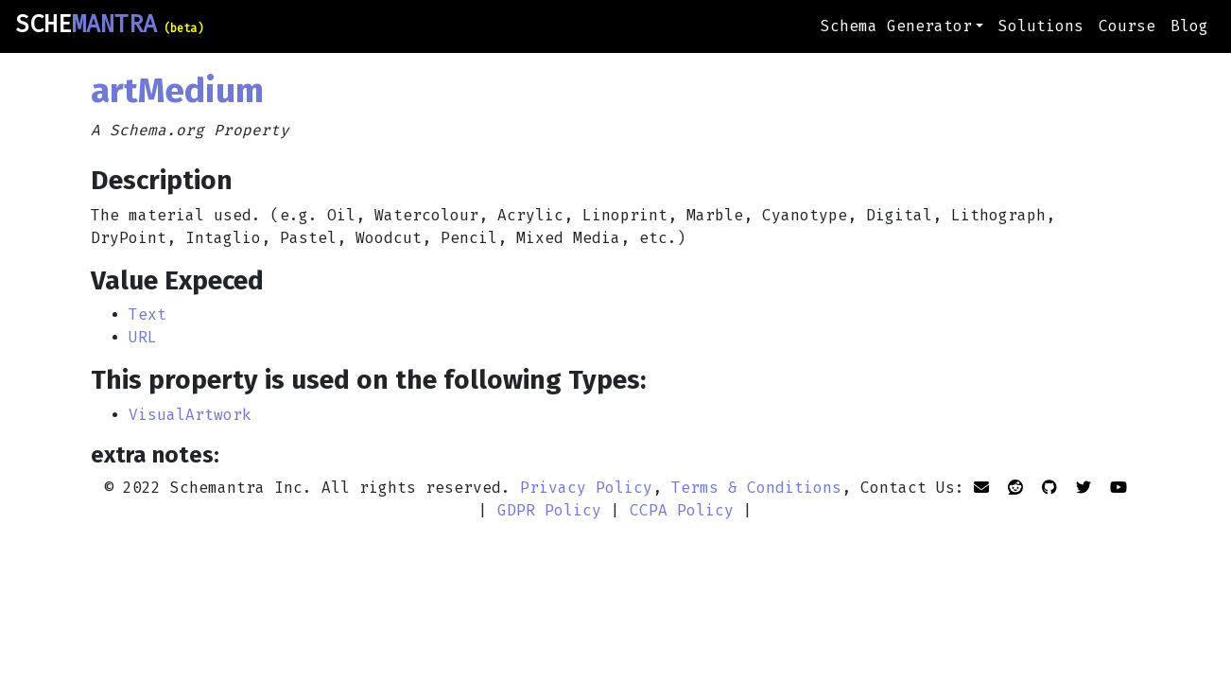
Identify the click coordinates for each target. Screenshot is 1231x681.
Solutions (1041, 26)
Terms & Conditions (756, 488)
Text (147, 314)
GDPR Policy (549, 510)
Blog (1189, 26)
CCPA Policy (682, 510)
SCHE (109, 24)
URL (143, 337)
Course (1127, 26)
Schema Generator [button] (896, 26)
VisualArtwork (190, 415)
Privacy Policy (586, 488)
